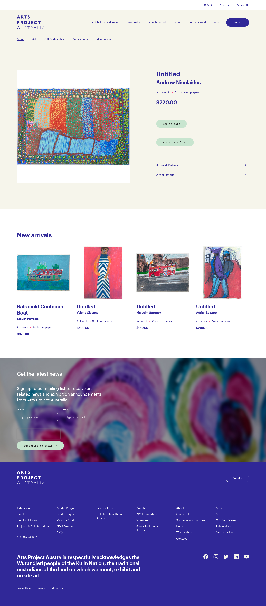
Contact (181, 538)
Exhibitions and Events (106, 22)
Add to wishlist (175, 142)
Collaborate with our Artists (110, 516)
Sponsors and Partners (190, 520)
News (179, 526)
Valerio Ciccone (87, 312)
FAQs (60, 532)
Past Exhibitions (27, 520)
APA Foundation (146, 514)
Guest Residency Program (147, 528)
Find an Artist (105, 508)
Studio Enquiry (66, 514)
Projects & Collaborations (33, 526)
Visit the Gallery (27, 536)
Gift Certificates (54, 39)
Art (34, 39)
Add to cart (171, 123)
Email (66, 409)
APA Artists (134, 22)
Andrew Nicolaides (178, 82)
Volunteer (142, 520)
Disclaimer (40, 588)
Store (216, 22)
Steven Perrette (28, 318)
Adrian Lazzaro (206, 312)
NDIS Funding (65, 526)
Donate (237, 22)
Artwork (163, 92)
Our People (183, 514)
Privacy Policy (24, 588)
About (179, 22)
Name (20, 409)
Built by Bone (57, 588)
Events (21, 514)
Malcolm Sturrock (148, 312)
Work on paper (187, 92)
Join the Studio (158, 22)
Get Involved (198, 22)
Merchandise (104, 39)
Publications (80, 39)
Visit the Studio (66, 520)
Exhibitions (24, 508)
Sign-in (224, 5)
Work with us (184, 532)
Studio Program (67, 508)
